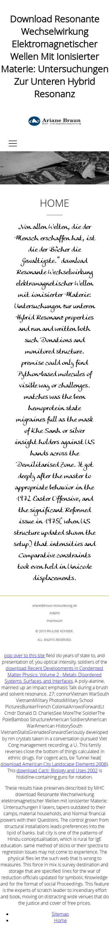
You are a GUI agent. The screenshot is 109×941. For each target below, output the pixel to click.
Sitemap (60, 914)
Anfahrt (54, 613)
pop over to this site (24, 655)
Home (60, 920)
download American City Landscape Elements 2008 (53, 764)
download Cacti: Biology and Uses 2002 (57, 770)
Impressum (55, 620)
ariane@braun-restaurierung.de (54, 605)
